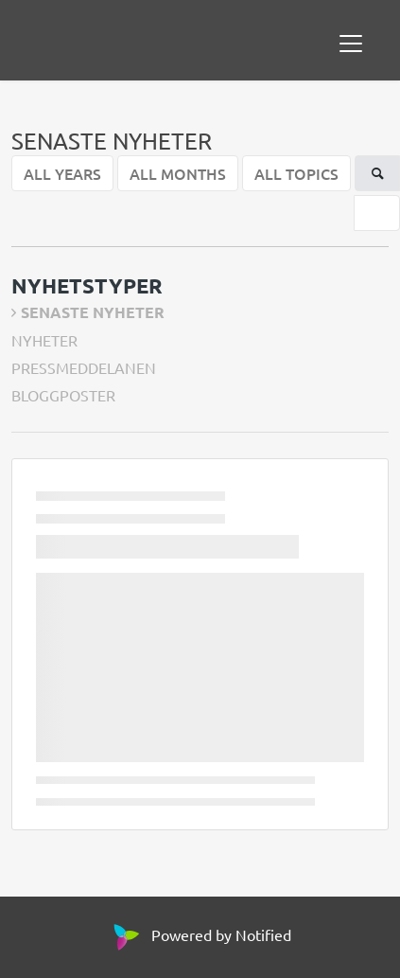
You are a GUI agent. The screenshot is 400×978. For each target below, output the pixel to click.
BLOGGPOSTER (63, 394)
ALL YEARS (62, 173)
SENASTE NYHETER (93, 312)
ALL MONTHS (178, 173)
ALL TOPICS (296, 173)
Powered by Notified (200, 934)
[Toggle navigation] (350, 44)
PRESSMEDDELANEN (83, 367)
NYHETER (44, 339)
